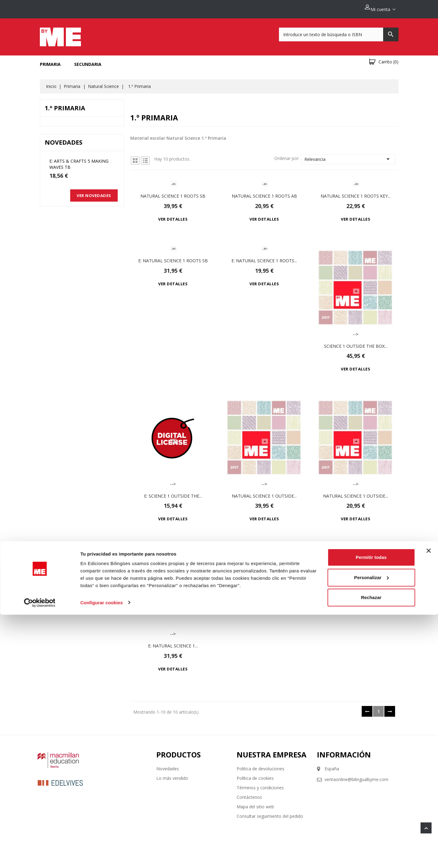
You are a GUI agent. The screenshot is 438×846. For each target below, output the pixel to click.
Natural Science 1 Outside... (264, 492)
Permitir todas (371, 788)
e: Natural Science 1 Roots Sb (173, 257)
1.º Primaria (65, 105)
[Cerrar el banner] (428, 782)
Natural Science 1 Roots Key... (355, 192)
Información (344, 751)
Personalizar (371, 808)
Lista (145, 157)
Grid (135, 157)
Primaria (50, 61)
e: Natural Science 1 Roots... (264, 257)
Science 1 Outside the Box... (355, 342)
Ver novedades (94, 192)
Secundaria (87, 61)
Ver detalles (173, 215)
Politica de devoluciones (260, 765)
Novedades (167, 765)
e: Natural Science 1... (173, 642)
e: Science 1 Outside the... (173, 492)
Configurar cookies (101, 834)
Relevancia (348, 155)
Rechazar (371, 829)
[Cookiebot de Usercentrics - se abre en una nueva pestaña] (40, 834)
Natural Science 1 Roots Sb (172, 192)
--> (172, 181)
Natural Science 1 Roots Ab (264, 192)
